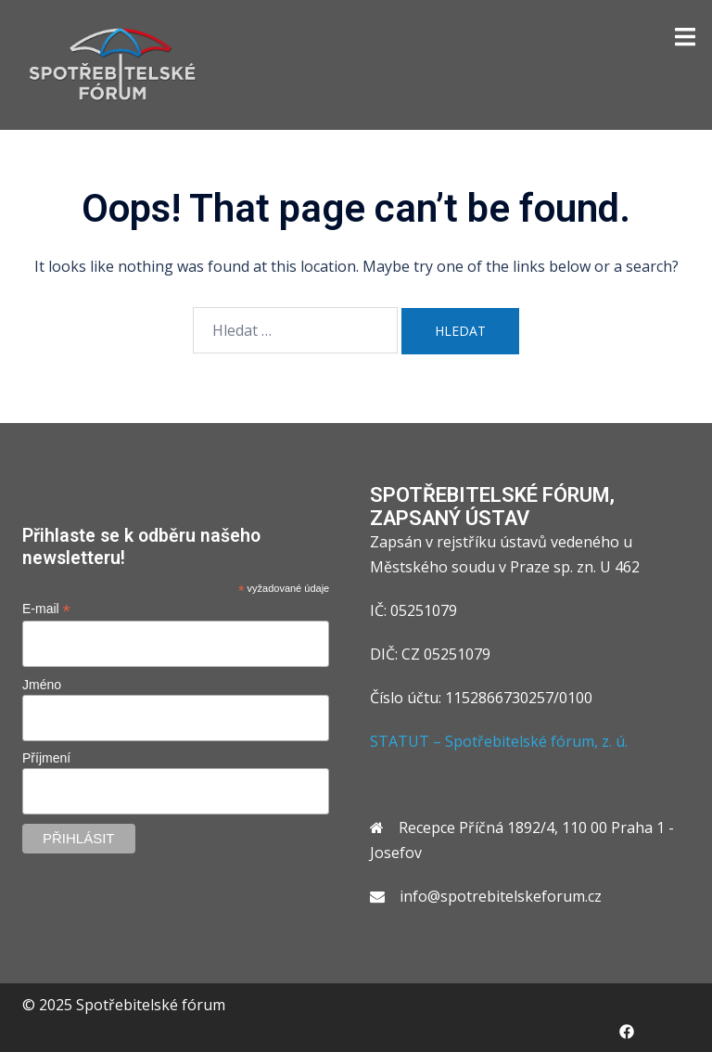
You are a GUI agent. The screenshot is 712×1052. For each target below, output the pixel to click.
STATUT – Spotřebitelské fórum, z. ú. (499, 741)
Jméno (41, 684)
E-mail (46, 609)
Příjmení (46, 758)
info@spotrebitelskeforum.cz (501, 896)
